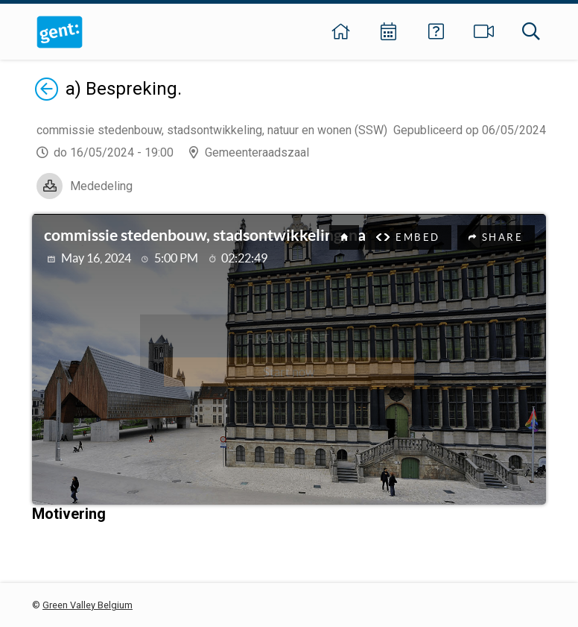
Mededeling (101, 186)
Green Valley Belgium (87, 605)
